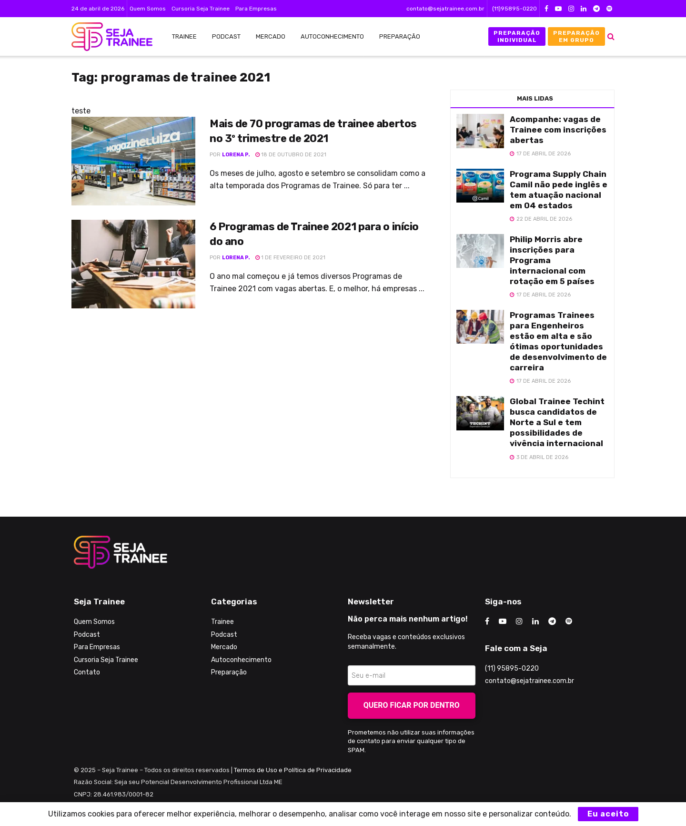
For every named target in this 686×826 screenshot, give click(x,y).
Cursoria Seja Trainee (201, 8)
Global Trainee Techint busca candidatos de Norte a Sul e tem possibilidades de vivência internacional (557, 422)
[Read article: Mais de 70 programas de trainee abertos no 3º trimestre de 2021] (133, 161)
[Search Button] (611, 36)
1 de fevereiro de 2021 (290, 258)
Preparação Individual (517, 36)
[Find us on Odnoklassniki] (568, 621)
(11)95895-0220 (514, 8)
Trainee (184, 36)
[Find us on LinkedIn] (535, 621)
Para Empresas (256, 8)
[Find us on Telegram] (552, 621)
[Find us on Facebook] (487, 621)
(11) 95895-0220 (512, 668)
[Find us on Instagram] (519, 621)
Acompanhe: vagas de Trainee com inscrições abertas (558, 129)
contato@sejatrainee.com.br (445, 8)
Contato (87, 672)
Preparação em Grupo (576, 36)
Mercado (270, 36)
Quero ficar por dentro (411, 705)
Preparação (399, 36)
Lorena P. (236, 155)
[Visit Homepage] (107, 36)
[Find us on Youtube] (502, 621)
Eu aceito (608, 813)
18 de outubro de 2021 (290, 155)
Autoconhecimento (332, 36)
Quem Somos (148, 8)
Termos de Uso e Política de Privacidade (293, 770)
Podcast (226, 36)
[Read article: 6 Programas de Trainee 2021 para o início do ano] (133, 264)
